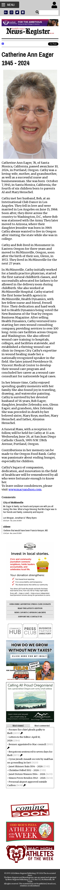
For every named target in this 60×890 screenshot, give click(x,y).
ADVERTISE (25, 604)
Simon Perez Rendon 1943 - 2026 (27, 777)
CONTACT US (36, 617)
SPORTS (24, 613)
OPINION (33, 613)
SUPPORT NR (23, 617)
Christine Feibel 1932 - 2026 (24, 770)
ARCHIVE (42, 613)
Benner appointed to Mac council (27, 744)
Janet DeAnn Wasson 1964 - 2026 (27, 774)
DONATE (47, 604)
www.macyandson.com (24, 489)
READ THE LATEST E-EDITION (30, 608)
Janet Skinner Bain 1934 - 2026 (26, 766)
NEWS (16, 613)
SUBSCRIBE (14, 604)
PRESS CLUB (37, 604)
